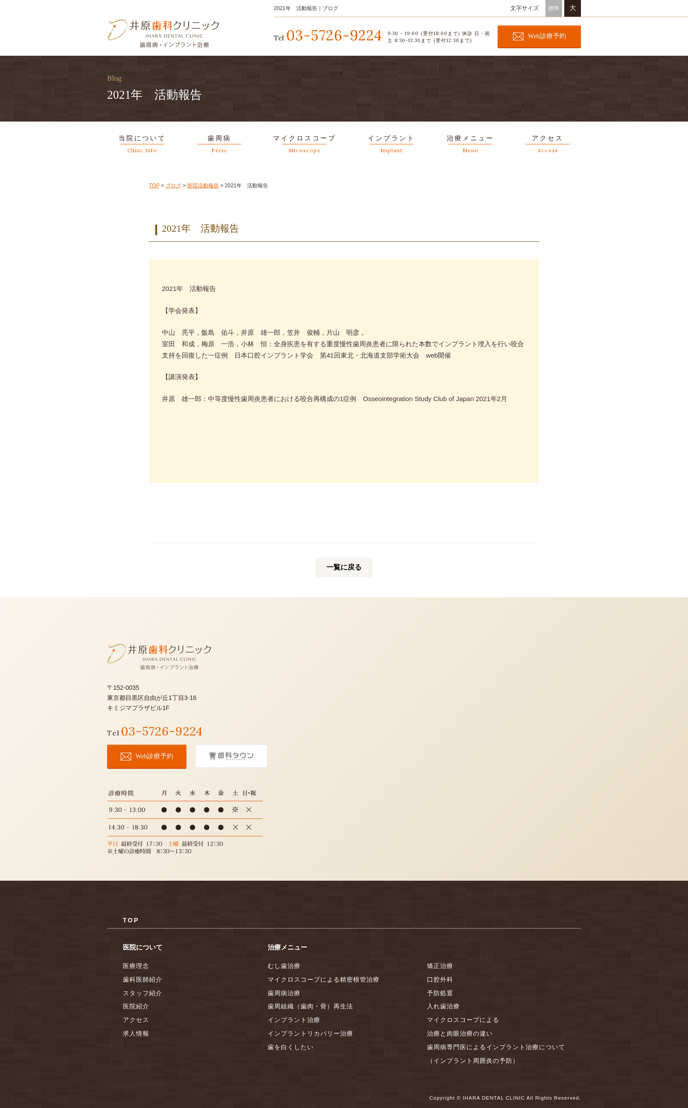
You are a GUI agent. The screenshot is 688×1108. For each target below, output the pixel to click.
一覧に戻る (344, 567)
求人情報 (136, 1032)
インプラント (391, 145)
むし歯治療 (284, 964)
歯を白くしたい (291, 1045)
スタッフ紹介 (142, 991)
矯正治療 (440, 964)
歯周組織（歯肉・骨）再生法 (310, 1005)
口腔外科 (440, 978)
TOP (154, 186)
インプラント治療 (294, 1018)
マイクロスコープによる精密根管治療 (324, 978)
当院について (142, 145)
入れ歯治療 (443, 1005)
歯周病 (219, 145)
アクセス (548, 145)
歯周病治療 (284, 991)
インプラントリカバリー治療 (310, 1032)
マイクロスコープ (304, 145)
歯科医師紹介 (142, 978)
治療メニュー (470, 145)
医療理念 (136, 964)
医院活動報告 (203, 186)
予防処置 (440, 991)
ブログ (173, 186)
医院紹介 (136, 1005)
